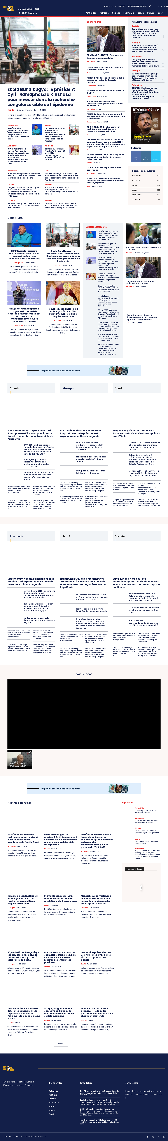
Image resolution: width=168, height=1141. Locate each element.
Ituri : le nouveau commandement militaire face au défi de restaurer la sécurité (143, 623)
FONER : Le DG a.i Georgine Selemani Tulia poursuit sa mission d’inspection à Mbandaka (106, 116)
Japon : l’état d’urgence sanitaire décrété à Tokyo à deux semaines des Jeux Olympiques (105, 180)
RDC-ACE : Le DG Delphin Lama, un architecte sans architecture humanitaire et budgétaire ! (103, 129)
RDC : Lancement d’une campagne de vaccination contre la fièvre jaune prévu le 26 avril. (105, 157)
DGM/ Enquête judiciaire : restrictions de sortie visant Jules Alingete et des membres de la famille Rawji (18, 133)
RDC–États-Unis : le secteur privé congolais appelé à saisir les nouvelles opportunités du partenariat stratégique (39, 607)
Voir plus (61, 1044)
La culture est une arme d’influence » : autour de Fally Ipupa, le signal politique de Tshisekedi (89, 446)
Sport (89, 186)
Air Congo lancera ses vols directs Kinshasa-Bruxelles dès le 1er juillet (39, 620)
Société (135, 26)
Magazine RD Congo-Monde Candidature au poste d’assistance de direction (104, 103)
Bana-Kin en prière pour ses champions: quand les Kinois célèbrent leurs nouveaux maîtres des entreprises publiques (145, 33)
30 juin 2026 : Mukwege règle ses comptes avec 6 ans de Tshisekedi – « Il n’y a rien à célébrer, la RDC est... (145, 77)
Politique (49, 146)
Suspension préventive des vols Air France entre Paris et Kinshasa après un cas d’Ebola (108, 337)
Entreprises (12, 125)
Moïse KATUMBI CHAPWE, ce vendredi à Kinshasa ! (143, 248)
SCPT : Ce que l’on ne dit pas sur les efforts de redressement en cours (144, 609)
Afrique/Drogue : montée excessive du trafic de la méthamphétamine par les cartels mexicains (36, 463)
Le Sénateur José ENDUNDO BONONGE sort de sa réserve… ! (105, 68)
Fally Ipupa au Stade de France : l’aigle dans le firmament (91, 471)
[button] (150, 6)
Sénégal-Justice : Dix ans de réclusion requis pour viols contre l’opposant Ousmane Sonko (141, 317)
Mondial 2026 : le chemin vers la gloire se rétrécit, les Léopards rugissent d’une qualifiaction (144, 473)
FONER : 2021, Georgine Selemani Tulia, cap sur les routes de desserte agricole (105, 80)
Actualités (12, 146)
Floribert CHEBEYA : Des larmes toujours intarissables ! (105, 57)
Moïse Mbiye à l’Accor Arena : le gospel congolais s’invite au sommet (91, 459)
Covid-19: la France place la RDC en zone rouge (104, 168)
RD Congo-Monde (24, 110)
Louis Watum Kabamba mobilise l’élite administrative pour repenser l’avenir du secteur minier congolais (30, 581)
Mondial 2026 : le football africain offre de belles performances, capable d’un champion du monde (39, 476)
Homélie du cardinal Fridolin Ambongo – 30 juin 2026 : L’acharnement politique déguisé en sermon (55, 154)
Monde (10, 110)
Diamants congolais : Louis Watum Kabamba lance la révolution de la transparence (23, 205)
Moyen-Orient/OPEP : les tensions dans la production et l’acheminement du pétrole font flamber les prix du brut (39, 594)
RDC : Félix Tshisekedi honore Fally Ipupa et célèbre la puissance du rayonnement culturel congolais (80, 433)
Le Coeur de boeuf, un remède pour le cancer (146, 843)
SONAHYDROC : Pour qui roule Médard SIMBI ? (105, 91)
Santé (89, 163)
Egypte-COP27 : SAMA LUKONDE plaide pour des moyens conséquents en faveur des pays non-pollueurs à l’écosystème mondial (147, 854)
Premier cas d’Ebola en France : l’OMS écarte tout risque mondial (91, 610)
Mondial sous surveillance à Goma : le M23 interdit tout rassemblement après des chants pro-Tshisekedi (61, 205)
